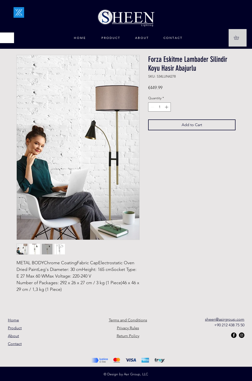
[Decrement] (152, 107)
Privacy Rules (128, 328)
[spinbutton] (159, 107)
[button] (238, 37)
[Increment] (167, 107)
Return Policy (128, 335)
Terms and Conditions (128, 320)
